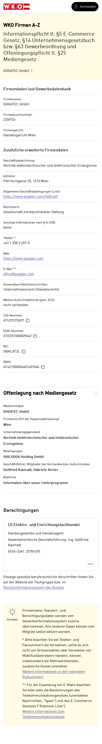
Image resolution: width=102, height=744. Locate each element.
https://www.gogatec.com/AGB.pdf (30, 197)
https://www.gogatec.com (23, 258)
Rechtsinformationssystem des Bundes (33, 588)
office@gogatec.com (18, 274)
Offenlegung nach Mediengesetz (39, 393)
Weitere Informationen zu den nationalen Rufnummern (53, 674)
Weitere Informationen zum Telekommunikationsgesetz (43, 714)
